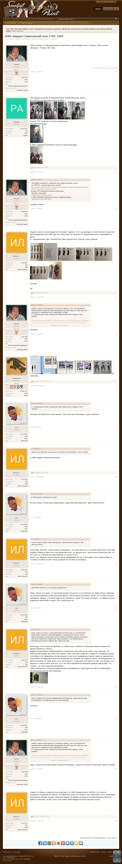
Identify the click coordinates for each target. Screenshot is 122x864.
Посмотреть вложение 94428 (62, 187)
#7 (116, 427)
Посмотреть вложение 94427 (41, 187)
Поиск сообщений (10, 23)
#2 (116, 172)
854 (26, 436)
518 (26, 265)
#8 (116, 477)
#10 (116, 563)
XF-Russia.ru (11, 857)
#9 (116, 517)
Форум (98, 9)
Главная (109, 852)
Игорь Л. (16, 256)
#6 (116, 385)
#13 (116, 718)
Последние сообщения (26, 23)
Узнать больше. (18, 31)
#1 (116, 71)
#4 (116, 297)
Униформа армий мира (22, 39)
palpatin (16, 122)
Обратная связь (95, 852)
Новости (108, 9)
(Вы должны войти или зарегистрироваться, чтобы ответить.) (98, 838)
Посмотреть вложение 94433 (41, 199)
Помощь (103, 852)
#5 (116, 334)
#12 (116, 687)
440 (26, 131)
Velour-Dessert (7, 852)
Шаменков (16, 378)
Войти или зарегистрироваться (106, 2)
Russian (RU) (16, 852)
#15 (116, 820)
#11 (116, 608)
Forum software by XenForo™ (18, 856)
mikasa (47, 39)
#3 (116, 208)
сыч (16, 427)
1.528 (26, 393)
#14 (116, 769)
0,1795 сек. (62, 856)
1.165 (26, 79)
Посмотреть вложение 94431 (46, 189)
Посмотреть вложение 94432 (41, 195)
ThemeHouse (26, 859)
